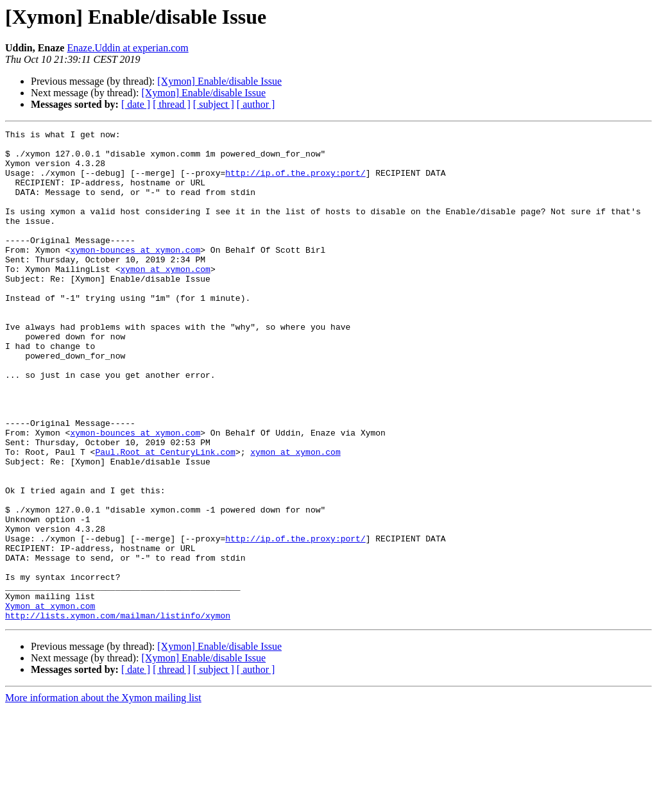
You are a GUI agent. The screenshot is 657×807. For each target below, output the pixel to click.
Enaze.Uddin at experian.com (127, 47)
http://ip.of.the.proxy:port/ (295, 182)
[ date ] (135, 104)
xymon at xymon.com (165, 297)
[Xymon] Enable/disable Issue (219, 81)
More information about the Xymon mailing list (103, 795)
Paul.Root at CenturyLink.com (165, 517)
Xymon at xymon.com (50, 702)
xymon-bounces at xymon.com (135, 274)
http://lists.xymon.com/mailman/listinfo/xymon (117, 713)
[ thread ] (172, 104)
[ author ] (256, 104)
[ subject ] (213, 104)
